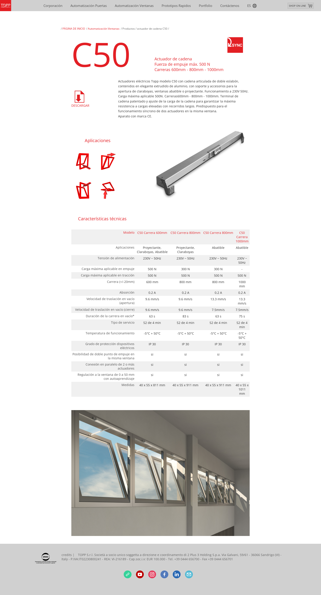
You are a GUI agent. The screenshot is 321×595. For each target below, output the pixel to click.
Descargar (80, 105)
